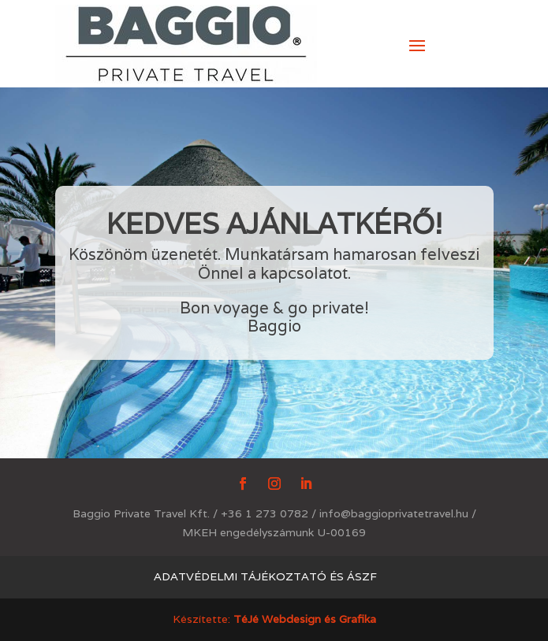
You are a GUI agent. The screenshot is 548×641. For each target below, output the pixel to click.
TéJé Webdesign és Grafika (304, 619)
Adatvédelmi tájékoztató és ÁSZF (265, 576)
